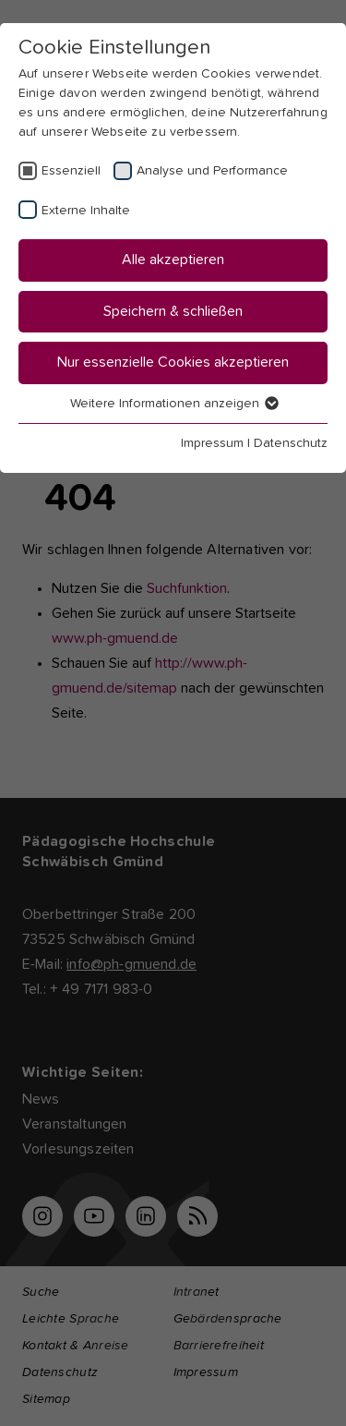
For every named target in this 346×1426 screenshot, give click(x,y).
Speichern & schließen (173, 311)
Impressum (212, 443)
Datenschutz (291, 443)
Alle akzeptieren (173, 259)
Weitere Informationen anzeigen (173, 403)
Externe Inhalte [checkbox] (86, 210)
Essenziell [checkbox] (71, 170)
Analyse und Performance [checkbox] (212, 170)
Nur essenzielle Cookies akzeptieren (173, 362)
